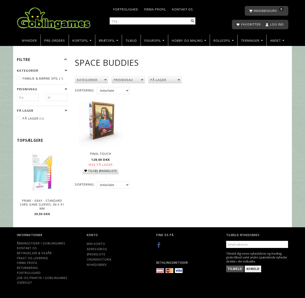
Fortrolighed (125, 9)
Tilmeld (235, 269)
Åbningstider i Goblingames (41, 243)
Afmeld (252, 269)
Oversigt (24, 282)
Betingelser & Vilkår (34, 253)
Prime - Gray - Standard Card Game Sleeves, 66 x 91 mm (42, 204)
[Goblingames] (54, 17)
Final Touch (100, 153)
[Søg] (192, 21)
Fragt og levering (32, 258)
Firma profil (155, 9)
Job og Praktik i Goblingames (42, 278)
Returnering (27, 268)
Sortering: (85, 90)
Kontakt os (182, 9)
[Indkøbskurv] (266, 11)
